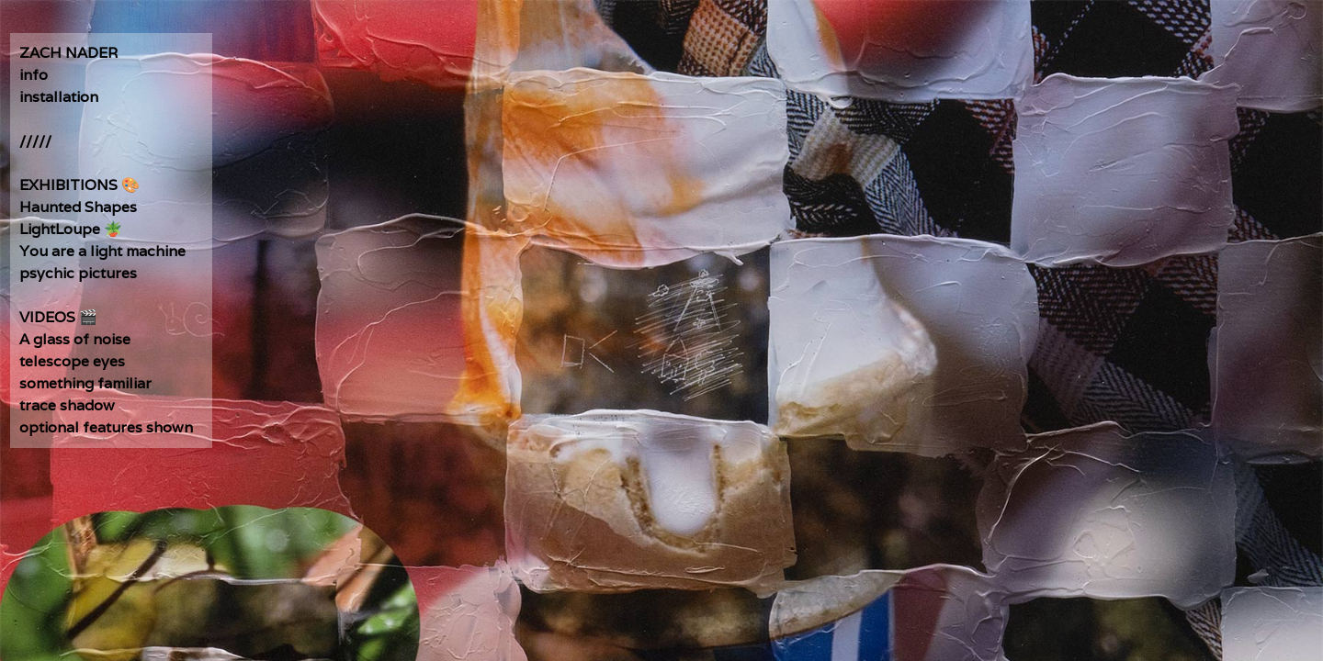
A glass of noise (74, 339)
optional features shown (106, 427)
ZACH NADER (68, 52)
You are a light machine (102, 251)
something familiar (85, 383)
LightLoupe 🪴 (70, 229)
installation (58, 96)
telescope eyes (72, 361)
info (33, 74)
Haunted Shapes (78, 207)
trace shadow (67, 405)
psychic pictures (78, 273)
